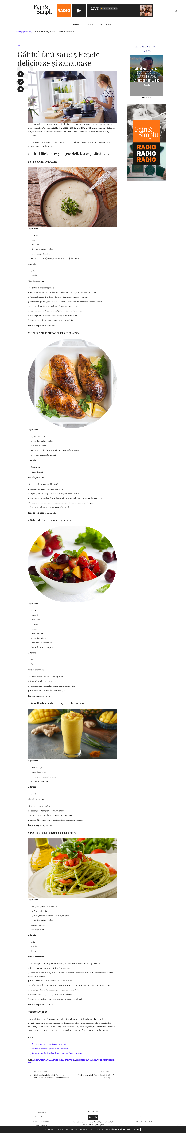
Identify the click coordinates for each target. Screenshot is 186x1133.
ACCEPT (136, 1129)
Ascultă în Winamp (108, 8)
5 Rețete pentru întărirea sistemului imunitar (49, 1044)
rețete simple (108, 1060)
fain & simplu (58, 1060)
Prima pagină (21, 31)
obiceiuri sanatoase (84, 1060)
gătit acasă (70, 1060)
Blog (30, 31)
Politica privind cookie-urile (120, 1129)
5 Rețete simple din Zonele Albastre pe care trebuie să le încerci (57, 1053)
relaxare (98, 1060)
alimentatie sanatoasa (42, 1060)
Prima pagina (41, 1112)
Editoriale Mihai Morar (41, 1117)
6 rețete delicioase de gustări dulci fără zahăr (49, 1048)
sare (30, 1062)
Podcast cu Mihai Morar (41, 1121)
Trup (99, 24)
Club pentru (78, 24)
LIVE (95, 9)
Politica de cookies (144, 1117)
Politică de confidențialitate (145, 1121)
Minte (90, 24)
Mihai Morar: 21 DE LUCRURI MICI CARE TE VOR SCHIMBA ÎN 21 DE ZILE (146, 76)
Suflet (109, 24)
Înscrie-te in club (41, 1126)
